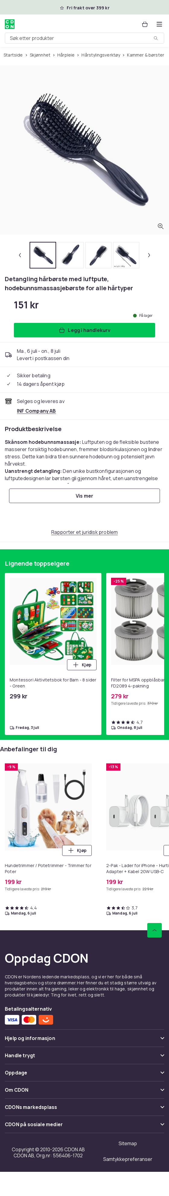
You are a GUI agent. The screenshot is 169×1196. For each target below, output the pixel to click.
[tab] (43, 255)
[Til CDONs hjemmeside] (9, 24)
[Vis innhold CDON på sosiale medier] (84, 1127)
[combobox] (84, 38)
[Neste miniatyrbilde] (149, 255)
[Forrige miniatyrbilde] (20, 255)
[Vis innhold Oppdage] (84, 1075)
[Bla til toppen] (154, 930)
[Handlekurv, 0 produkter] (145, 24)
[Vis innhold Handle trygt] (84, 1058)
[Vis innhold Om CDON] (84, 1092)
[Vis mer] (84, 496)
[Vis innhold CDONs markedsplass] (84, 1109)
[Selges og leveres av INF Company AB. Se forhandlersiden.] (36, 410)
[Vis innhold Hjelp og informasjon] (84, 1041)
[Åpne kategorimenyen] (159, 24)
